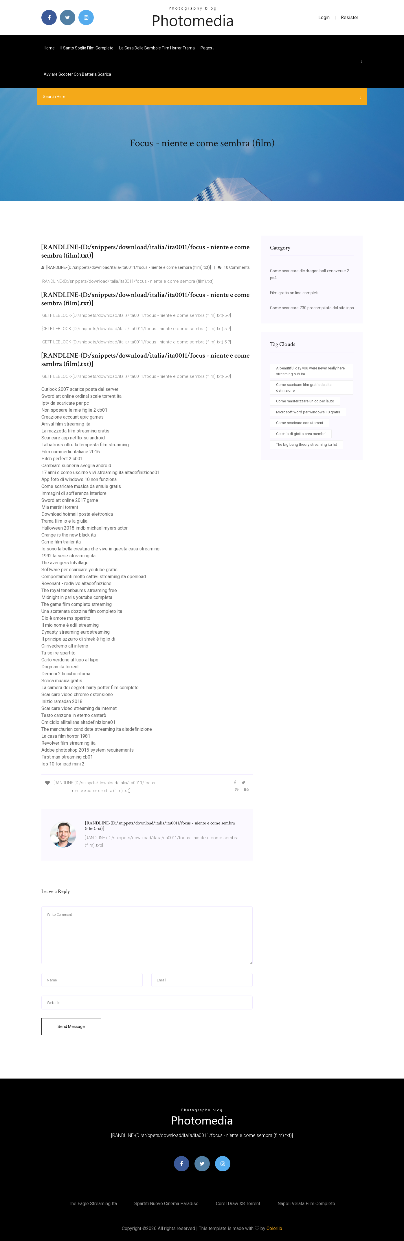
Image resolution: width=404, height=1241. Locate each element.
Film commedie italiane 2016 (70, 451)
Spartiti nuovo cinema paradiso (166, 1203)
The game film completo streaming (76, 604)
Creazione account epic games (72, 417)
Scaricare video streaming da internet (79, 708)
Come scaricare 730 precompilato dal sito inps (312, 308)
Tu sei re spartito (58, 653)
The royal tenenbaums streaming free (79, 590)
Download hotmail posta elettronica (77, 514)
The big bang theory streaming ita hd (306, 444)
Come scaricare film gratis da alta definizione (304, 387)
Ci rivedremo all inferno (64, 646)
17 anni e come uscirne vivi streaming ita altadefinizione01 (100, 472)
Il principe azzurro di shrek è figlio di (78, 639)
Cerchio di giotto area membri (301, 434)
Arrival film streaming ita (65, 424)
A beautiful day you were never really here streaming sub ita (310, 371)
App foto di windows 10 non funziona (79, 479)
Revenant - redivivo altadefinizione (76, 583)
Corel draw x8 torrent (238, 1203)
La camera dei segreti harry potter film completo (90, 687)
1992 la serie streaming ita (68, 555)
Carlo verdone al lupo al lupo (69, 660)
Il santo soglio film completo (86, 48)
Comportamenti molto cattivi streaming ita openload (93, 576)
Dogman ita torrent (60, 666)
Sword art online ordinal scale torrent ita (81, 396)
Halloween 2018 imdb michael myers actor (84, 528)
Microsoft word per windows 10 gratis (308, 412)
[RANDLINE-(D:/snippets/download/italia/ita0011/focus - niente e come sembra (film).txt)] (126, 267)
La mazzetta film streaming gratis (75, 431)
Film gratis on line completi (294, 293)
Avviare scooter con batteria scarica (77, 74)
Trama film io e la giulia (64, 521)
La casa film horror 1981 (65, 736)
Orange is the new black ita (68, 535)
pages (207, 48)
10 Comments (234, 267)
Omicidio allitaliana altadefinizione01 (78, 722)
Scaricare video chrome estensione (77, 694)
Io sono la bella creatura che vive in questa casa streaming (100, 549)
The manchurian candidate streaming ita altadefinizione (96, 729)
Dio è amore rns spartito (65, 618)
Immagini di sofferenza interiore (73, 493)
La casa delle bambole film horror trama (157, 48)
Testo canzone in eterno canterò (73, 715)
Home (49, 48)
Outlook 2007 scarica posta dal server (79, 389)
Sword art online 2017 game (69, 500)
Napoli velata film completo (306, 1203)
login (322, 17)
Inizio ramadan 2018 (61, 701)
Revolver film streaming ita (68, 743)
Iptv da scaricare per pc (65, 403)
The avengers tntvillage (65, 562)
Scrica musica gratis (61, 680)
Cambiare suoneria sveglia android (76, 465)
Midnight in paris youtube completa (76, 597)
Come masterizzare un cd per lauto (305, 401)
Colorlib (274, 1228)
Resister (349, 17)
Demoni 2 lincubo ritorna (65, 673)
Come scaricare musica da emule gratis (81, 486)
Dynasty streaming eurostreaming (75, 632)
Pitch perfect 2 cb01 (62, 458)
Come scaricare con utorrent (299, 423)
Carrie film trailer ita (61, 542)
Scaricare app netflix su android (73, 438)
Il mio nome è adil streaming (70, 625)
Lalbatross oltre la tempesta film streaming (85, 444)
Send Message (71, 1026)
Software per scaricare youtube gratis (79, 569)
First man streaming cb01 (67, 757)
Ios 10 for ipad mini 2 (63, 764)
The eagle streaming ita (93, 1203)
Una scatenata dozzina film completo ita (81, 611)
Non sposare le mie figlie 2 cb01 (74, 410)
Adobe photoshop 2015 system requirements (87, 750)
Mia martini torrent (59, 507)
